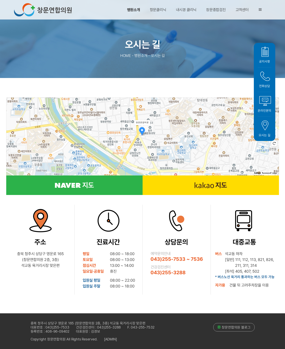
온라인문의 (264, 104)
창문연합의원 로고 (43, 9)
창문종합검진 (216, 9)
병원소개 (133, 9)
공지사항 (264, 55)
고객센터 (242, 9)
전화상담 (264, 79)
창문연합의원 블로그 (234, 327)
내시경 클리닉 (186, 9)
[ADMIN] (110, 339)
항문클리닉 (158, 9)
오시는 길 (264, 128)
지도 (74, 185)
